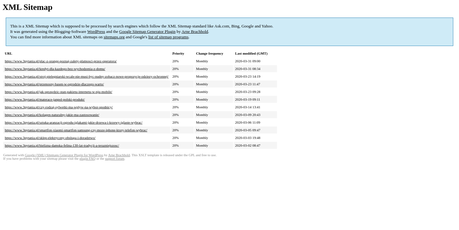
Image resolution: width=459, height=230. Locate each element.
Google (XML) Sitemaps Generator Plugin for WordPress (64, 155)
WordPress (96, 31)
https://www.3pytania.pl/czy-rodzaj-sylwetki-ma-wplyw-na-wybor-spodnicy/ (59, 107)
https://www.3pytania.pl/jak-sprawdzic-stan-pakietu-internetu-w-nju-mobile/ (58, 92)
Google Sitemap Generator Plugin (147, 31)
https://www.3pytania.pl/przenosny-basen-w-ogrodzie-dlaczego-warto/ (54, 84)
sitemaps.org (114, 36)
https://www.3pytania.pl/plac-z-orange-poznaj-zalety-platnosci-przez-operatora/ (61, 61)
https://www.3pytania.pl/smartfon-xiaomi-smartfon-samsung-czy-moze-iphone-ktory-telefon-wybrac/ (76, 130)
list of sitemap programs (168, 36)
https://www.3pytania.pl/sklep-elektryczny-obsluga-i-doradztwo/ (50, 138)
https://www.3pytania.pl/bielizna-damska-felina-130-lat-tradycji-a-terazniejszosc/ (62, 145)
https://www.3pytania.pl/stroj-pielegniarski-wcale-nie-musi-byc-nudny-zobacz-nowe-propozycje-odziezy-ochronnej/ (87, 76)
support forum (114, 158)
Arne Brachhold (194, 31)
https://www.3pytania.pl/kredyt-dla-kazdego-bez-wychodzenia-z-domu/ (55, 69)
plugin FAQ (87, 158)
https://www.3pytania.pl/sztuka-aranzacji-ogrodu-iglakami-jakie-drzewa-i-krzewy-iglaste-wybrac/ (73, 122)
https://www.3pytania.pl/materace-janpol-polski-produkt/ (45, 99)
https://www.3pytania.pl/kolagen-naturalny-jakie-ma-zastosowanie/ (52, 115)
